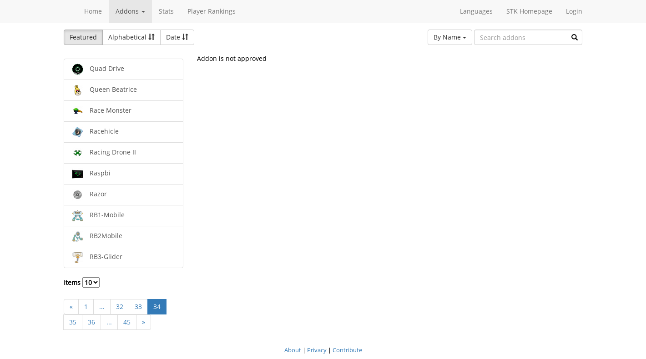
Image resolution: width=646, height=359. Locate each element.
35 (72, 322)
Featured (83, 37)
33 (138, 306)
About (292, 350)
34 (157, 306)
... (102, 306)
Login (574, 11)
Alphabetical (131, 37)
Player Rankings (211, 11)
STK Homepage (529, 11)
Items (82, 282)
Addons (130, 11)
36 (91, 322)
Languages (476, 11)
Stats (166, 11)
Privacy (317, 350)
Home (93, 11)
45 (127, 322)
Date (177, 37)
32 (119, 306)
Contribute (347, 350)
